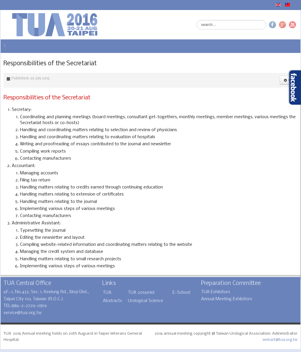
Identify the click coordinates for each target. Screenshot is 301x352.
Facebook (272, 24)
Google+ (282, 24)
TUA (107, 292)
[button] (287, 80)
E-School (181, 292)
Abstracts (112, 300)
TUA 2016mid (141, 292)
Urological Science (145, 300)
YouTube (292, 24)
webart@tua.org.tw (279, 340)
